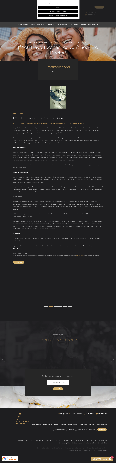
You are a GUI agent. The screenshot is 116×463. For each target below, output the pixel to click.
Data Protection (79, 440)
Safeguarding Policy (64, 443)
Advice (44, 42)
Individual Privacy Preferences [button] (58, 15)
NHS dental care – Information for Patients (84, 443)
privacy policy (73, 3)
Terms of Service (101, 450)
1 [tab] (46, 306)
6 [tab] (70, 306)
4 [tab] (60, 306)
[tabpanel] (25, 298)
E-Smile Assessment (60, 429)
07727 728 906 (102, 413)
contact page (80, 255)
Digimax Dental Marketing (99, 448)
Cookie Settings (102, 443)
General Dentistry (22, 24)
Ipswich (73, 413)
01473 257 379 (90, 413)
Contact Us (102, 429)
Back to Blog (19, 262)
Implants (83, 24)
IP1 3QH (79, 413)
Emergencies (81, 429)
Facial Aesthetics (93, 24)
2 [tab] (51, 306)
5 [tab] (65, 306)
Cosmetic (51, 24)
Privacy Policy (30, 440)
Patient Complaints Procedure (44, 440)
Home (31, 42)
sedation (61, 165)
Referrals (71, 429)
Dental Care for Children (38, 24)
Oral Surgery (74, 24)
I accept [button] (58, 7)
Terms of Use (58, 440)
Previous (3, 361)
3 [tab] (56, 306)
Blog (38, 42)
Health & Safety (68, 440)
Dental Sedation (62, 24)
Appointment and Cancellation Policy (96, 440)
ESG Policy (21, 440)
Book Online (92, 429)
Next (113, 361)
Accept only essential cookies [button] (58, 11)
